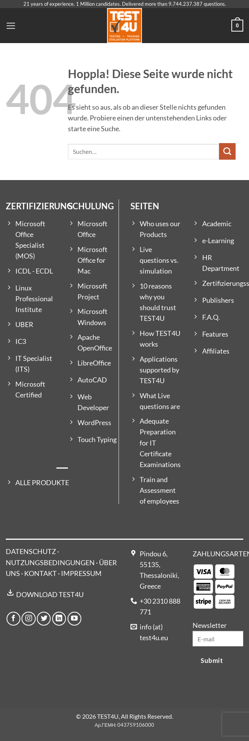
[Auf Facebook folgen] (13, 619)
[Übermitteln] (227, 151)
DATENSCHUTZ (31, 551)
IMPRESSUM (81, 573)
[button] (11, 26)
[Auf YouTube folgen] (74, 619)
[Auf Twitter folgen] (44, 619)
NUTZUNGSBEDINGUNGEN (50, 563)
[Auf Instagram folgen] (28, 619)
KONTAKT (40, 573)
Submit (212, 660)
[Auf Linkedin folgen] (59, 619)
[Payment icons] (214, 586)
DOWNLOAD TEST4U (50, 595)
